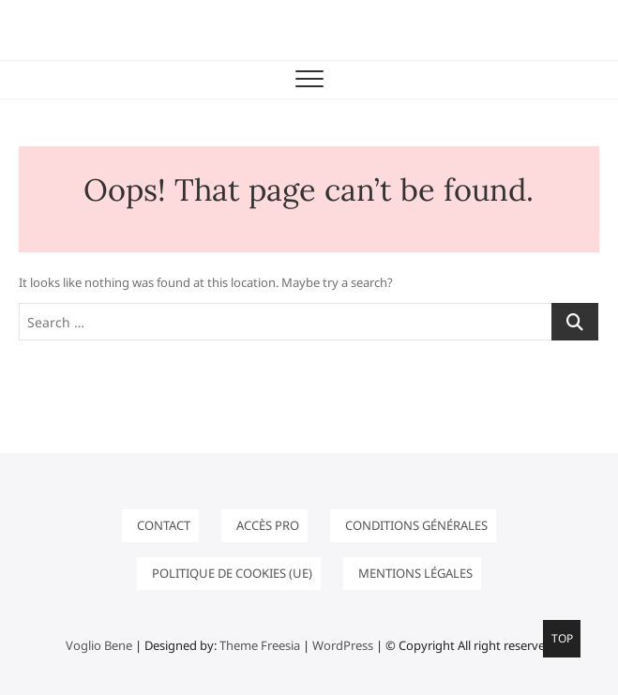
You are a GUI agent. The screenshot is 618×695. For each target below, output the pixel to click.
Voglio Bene (99, 645)
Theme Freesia (259, 645)
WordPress (342, 645)
